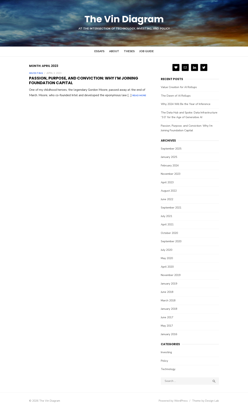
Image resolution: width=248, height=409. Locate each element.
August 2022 (169, 191)
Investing (36, 73)
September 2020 (171, 241)
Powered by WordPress (173, 401)
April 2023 (167, 182)
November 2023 (170, 174)
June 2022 (167, 199)
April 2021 (167, 224)
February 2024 (170, 165)
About (114, 51)
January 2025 (169, 157)
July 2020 (166, 250)
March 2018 (168, 300)
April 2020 (167, 267)
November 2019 (170, 275)
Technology (168, 369)
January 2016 (169, 334)
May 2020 (167, 258)
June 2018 (167, 292)
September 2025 (171, 148)
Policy (164, 361)
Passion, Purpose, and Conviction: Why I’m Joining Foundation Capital (83, 80)
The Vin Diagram (124, 19)
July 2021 (166, 216)
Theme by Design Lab (205, 401)
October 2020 (169, 233)
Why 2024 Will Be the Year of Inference (185, 104)
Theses (129, 51)
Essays (99, 51)
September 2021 (171, 207)
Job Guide (146, 51)
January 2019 (169, 283)
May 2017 (167, 326)
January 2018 (169, 309)
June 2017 (167, 317)
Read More (139, 95)
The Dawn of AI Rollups (176, 96)
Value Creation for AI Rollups (179, 87)
